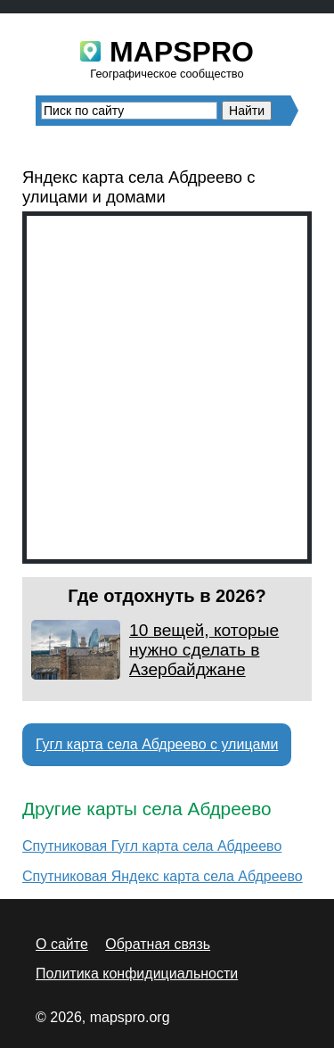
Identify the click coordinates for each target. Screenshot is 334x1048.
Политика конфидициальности (137, 973)
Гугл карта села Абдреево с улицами (157, 744)
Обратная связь (157, 944)
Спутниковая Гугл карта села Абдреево (151, 846)
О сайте (62, 944)
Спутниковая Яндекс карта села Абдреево (162, 876)
